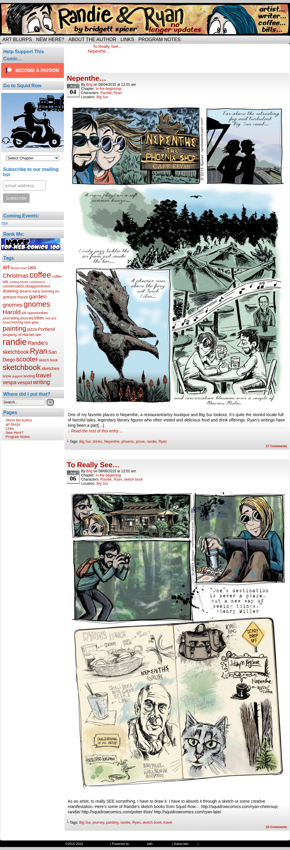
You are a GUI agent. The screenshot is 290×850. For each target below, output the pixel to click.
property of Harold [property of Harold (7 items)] (18, 334)
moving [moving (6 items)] (17, 322)
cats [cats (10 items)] (32, 267)
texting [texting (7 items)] (29, 376)
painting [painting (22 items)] (14, 328)
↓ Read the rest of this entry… (95, 431)
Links (127, 39)
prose (140, 441)
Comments (276, 446)
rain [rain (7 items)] (38, 334)
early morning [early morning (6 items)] (43, 291)
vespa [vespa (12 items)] (10, 382)
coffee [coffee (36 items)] (40, 275)
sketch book (133, 479)
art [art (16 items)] (6, 267)
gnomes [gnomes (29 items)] (37, 304)
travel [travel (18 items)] (43, 375)
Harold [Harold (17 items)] (12, 311)
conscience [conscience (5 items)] (37, 282)
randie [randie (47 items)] (15, 342)
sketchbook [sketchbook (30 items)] (22, 367)
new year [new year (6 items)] (31, 322)
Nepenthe (112, 441)
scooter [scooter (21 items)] (27, 359)
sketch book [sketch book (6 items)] (48, 360)
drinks (97, 441)
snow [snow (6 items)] (7, 376)
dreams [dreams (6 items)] (25, 291)
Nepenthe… (99, 51)
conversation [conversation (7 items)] (14, 286)
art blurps (17, 39)
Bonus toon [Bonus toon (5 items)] (19, 268)
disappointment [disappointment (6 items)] (38, 286)
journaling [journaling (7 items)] (11, 318)
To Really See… (107, 46)
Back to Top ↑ (209, 844)
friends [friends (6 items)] (22, 297)
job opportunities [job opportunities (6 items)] (35, 313)
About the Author (92, 39)
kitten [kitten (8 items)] (39, 318)
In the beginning (108, 89)
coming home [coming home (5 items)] (18, 282)
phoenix (127, 441)
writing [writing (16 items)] (41, 382)
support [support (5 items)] (17, 376)
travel (167, 822)
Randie (106, 93)
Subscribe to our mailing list (31, 172)
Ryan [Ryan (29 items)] (38, 351)
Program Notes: (160, 39)
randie (152, 441)
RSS (193, 844)
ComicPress (162, 844)
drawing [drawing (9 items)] (10, 290)
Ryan (118, 93)
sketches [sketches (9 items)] (50, 368)
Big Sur (102, 97)
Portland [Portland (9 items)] (46, 329)
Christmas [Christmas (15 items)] (15, 275)
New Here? (50, 39)
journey (98, 822)
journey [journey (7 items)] (26, 318)
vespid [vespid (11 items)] (24, 382)
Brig (89, 85)
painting (112, 822)
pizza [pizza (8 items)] (32, 329)
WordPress (138, 844)
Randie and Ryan (145, 19)
